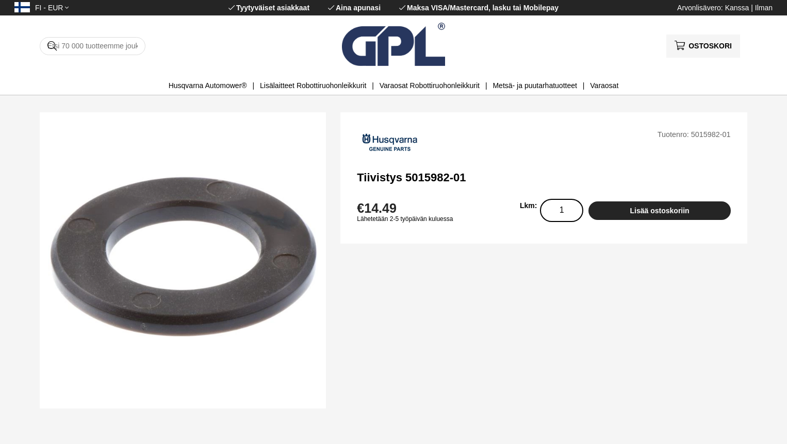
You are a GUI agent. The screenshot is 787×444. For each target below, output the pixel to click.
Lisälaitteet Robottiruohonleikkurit (313, 85)
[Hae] (92, 46)
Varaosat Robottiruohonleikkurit (430, 85)
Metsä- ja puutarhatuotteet (535, 85)
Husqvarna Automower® (208, 85)
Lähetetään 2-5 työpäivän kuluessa (405, 219)
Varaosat (604, 85)
